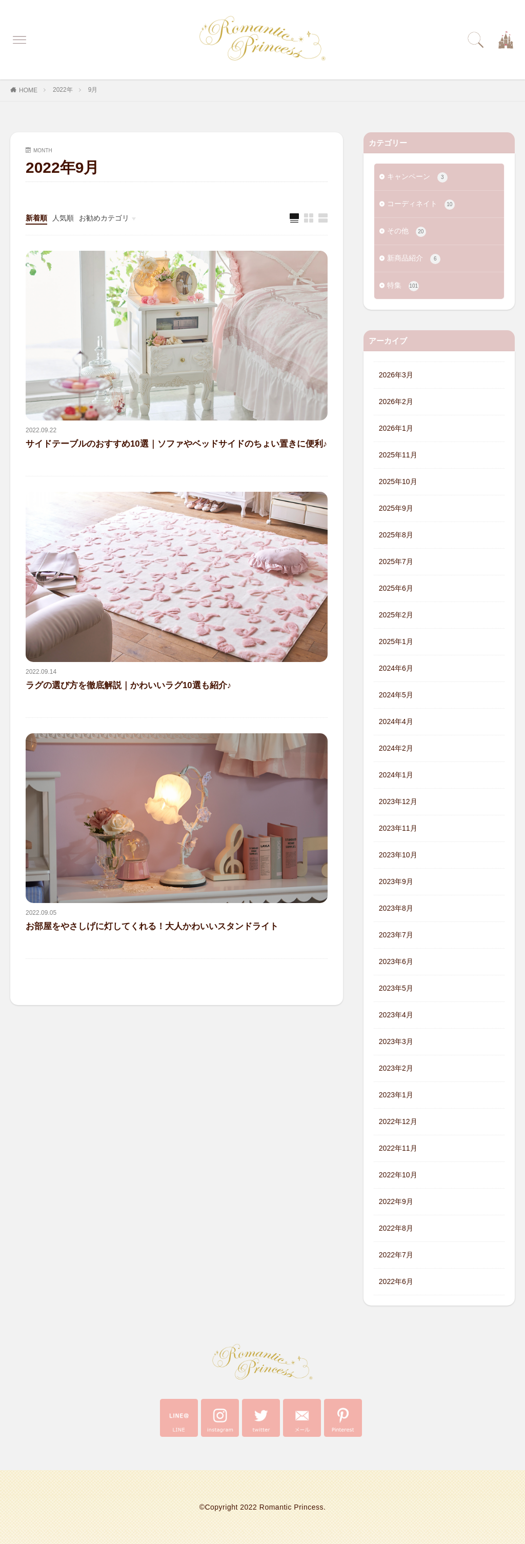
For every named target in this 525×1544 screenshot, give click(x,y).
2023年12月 (398, 801)
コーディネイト (421, 204)
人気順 (63, 218)
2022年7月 (396, 1255)
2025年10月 (398, 481)
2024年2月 (396, 748)
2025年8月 (396, 535)
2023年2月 (396, 1068)
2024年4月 (396, 721)
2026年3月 (396, 375)
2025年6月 (396, 588)
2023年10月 (398, 855)
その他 (406, 232)
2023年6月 (396, 961)
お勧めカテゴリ (104, 218)
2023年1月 (396, 1095)
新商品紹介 (413, 259)
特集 (403, 286)
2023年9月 (396, 881)
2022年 (63, 89)
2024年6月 (396, 668)
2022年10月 (398, 1175)
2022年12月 (398, 1121)
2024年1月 (396, 775)
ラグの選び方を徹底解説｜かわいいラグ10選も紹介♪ (128, 685)
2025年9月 (396, 508)
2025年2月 (396, 615)
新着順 (36, 218)
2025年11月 (398, 455)
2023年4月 (396, 1015)
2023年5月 (396, 988)
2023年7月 (396, 935)
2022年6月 (396, 1281)
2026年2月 (396, 401)
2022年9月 (396, 1201)
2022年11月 (398, 1148)
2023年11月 (398, 828)
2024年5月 (396, 695)
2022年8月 (396, 1228)
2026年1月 (396, 428)
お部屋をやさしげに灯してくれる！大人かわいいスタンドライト (152, 926)
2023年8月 (396, 908)
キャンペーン (417, 177)
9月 (93, 89)
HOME (28, 90)
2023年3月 (396, 1041)
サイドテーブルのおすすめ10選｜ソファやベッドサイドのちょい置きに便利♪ (176, 444)
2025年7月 (396, 561)
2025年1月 (396, 641)
